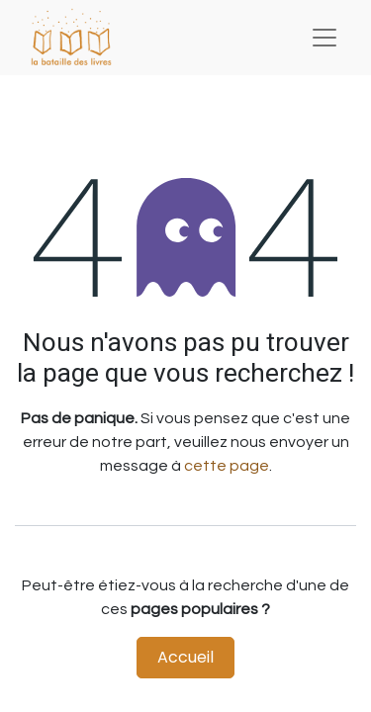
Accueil (185, 657)
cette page (226, 466)
